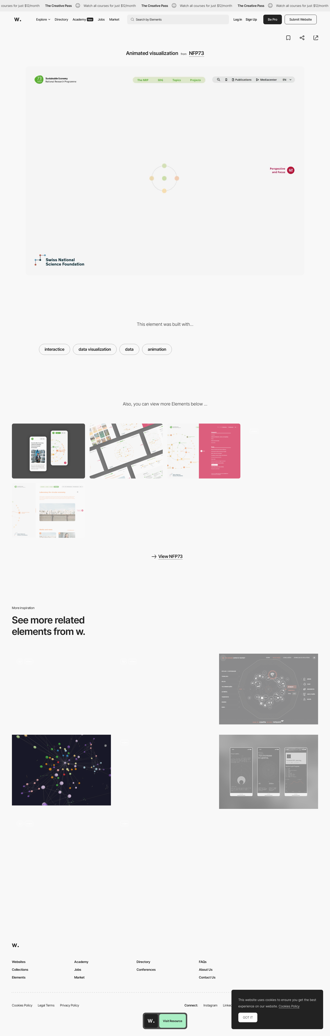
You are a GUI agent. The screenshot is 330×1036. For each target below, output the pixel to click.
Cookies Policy (22, 1005)
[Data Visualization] (61, 853)
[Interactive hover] (281, 451)
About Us (205, 969)
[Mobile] (48, 451)
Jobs (101, 19)
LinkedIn (229, 1005)
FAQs (202, 962)
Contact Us (207, 977)
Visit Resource (172, 1021)
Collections (20, 969)
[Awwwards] (17, 19)
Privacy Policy (69, 1005)
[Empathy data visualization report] (268, 689)
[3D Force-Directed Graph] (61, 770)
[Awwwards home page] (151, 1021)
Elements (18, 977)
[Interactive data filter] (203, 451)
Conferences (146, 969)
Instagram (210, 1005)
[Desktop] (126, 451)
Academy (83, 19)
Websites (18, 962)
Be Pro (272, 19)
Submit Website (300, 19)
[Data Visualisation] (61, 691)
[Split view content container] (48, 510)
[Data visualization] (165, 772)
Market (114, 19)
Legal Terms (46, 1005)
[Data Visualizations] (268, 772)
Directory (61, 19)
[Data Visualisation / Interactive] (165, 691)
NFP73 (196, 53)
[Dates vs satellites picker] (165, 853)
